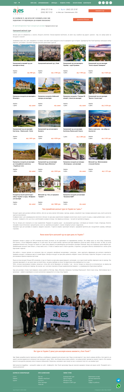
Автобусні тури (67, 380)
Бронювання (43, 3)
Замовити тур (99, 10)
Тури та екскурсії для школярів (36, 26)
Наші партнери (42, 382)
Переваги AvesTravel (44, 378)
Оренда (54, 3)
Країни (15, 380)
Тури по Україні (67, 378)
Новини (15, 378)
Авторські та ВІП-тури (69, 382)
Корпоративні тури (68, 376)
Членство (40, 384)
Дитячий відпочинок (20, 26)
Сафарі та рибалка (94, 382)
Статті (15, 376)
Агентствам (77, 3)
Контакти (87, 3)
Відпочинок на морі (94, 376)
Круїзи (90, 380)
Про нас (34, 3)
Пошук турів (65, 3)
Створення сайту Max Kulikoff (103, 390)
